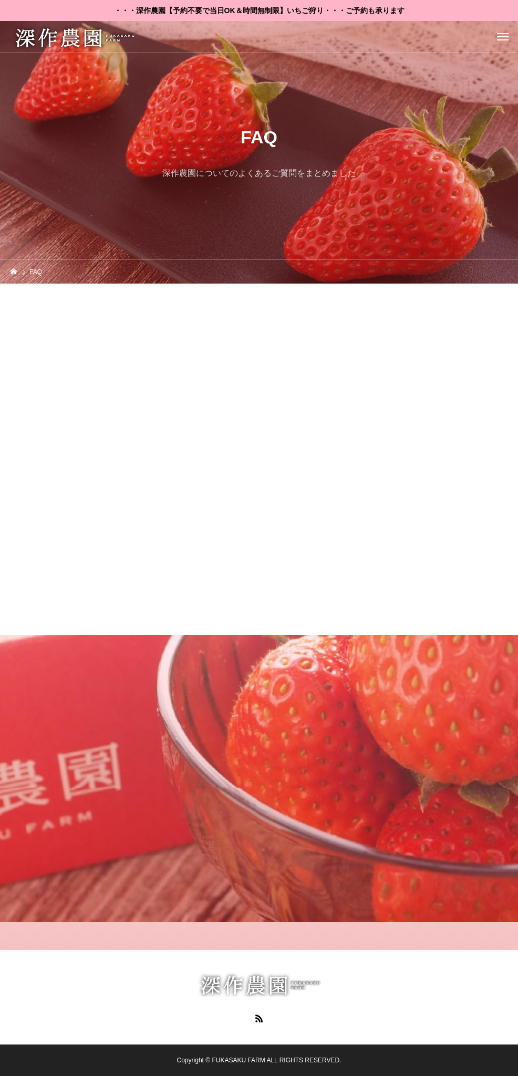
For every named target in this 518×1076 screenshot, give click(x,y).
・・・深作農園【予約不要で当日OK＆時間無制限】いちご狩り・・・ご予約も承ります (259, 10)
